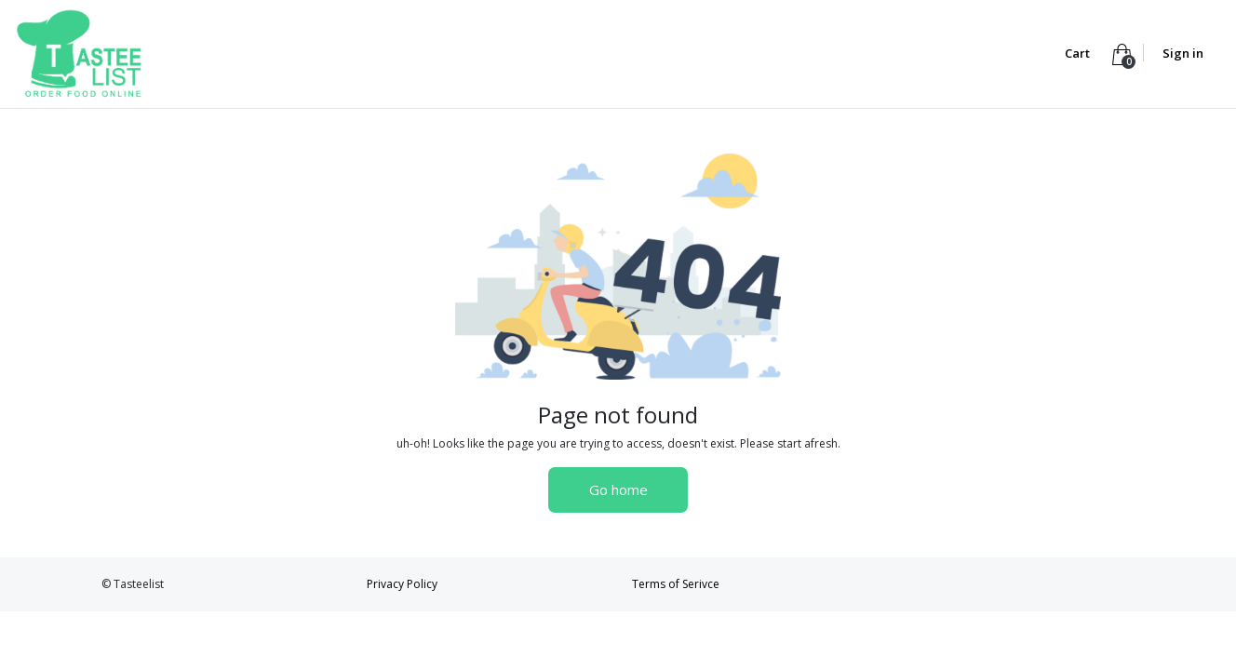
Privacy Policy (402, 584)
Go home (618, 489)
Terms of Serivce (675, 584)
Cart (1079, 53)
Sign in (1182, 53)
